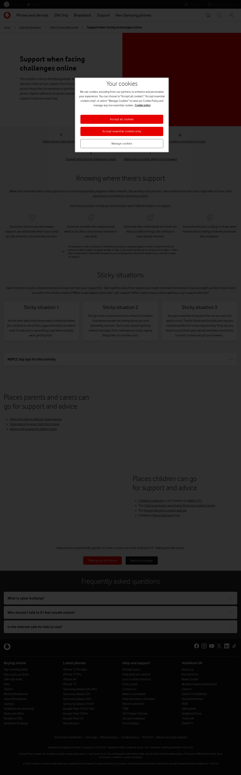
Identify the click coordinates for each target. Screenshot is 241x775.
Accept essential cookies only (121, 131)
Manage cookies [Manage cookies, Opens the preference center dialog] (121, 143)
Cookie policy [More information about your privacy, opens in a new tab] (142, 105)
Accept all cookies (122, 119)
